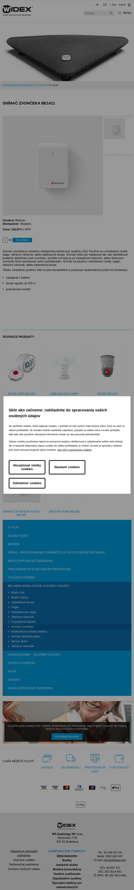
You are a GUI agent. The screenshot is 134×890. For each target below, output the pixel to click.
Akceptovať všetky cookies (27, 474)
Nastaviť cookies (67, 474)
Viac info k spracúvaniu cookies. (74, 457)
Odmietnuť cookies (107, 474)
